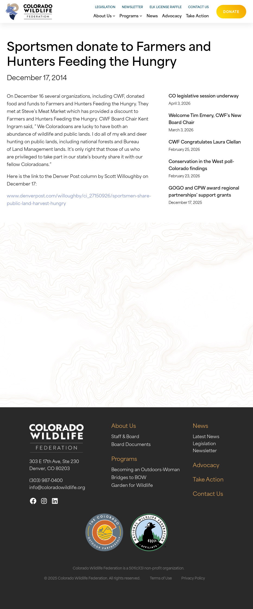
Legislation (105, 6)
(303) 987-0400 (46, 479)
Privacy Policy (193, 578)
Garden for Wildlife (132, 484)
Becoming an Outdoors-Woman (145, 469)
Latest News (206, 435)
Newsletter (132, 6)
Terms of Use (161, 578)
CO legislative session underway (204, 95)
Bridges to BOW (128, 476)
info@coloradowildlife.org (57, 486)
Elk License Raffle (166, 6)
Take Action (208, 478)
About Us (123, 425)
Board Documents (131, 443)
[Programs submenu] (141, 15)
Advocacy (206, 464)
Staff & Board (125, 435)
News (200, 425)
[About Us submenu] (114, 15)
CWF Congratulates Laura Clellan (205, 141)
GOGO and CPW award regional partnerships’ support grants (204, 191)
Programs (124, 458)
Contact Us (198, 6)
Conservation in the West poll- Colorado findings (201, 164)
